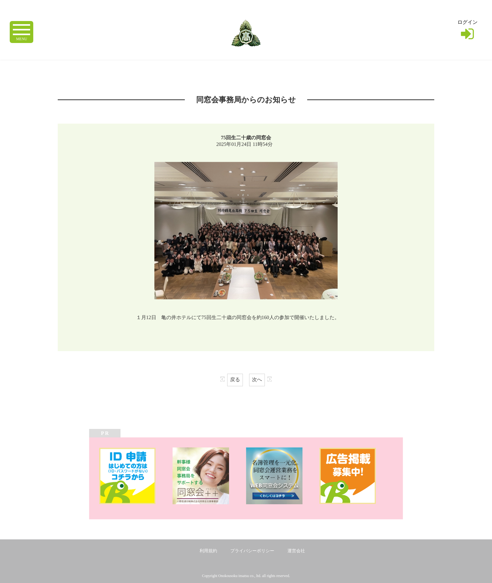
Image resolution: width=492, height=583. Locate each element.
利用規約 (208, 550)
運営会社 (296, 550)
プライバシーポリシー (252, 550)
